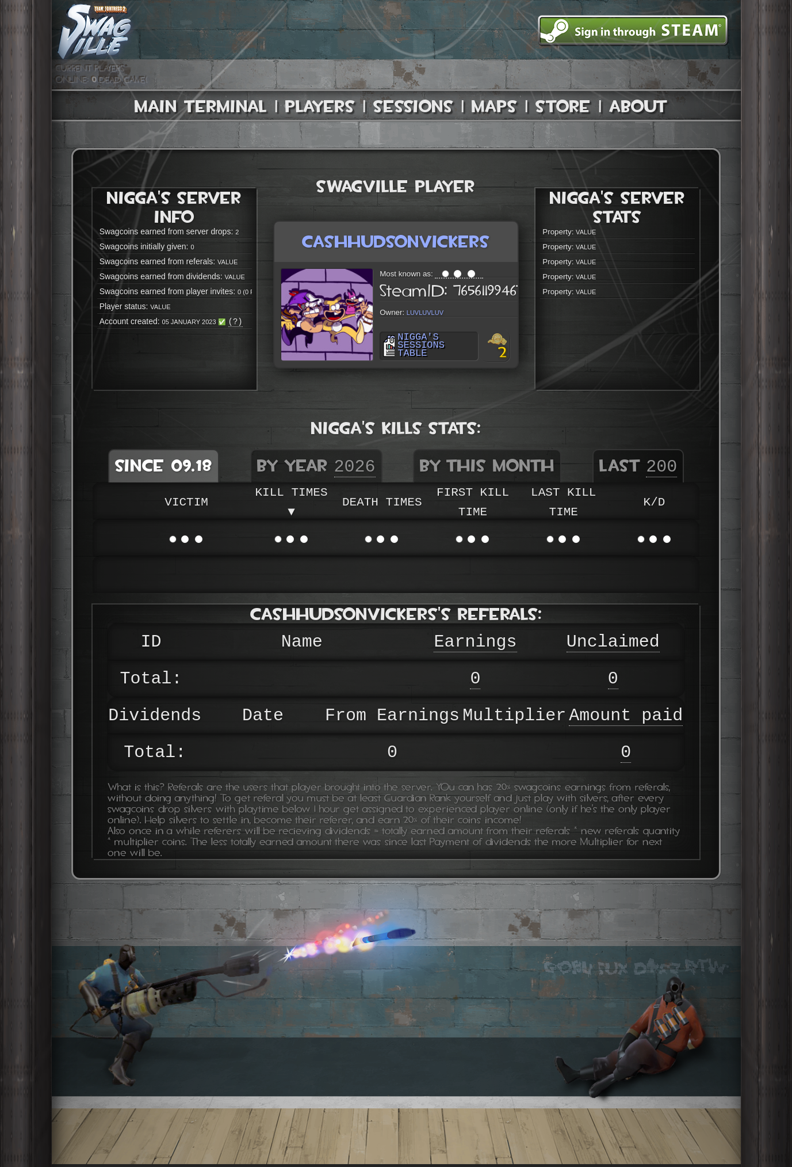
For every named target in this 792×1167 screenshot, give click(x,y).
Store (563, 106)
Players (320, 106)
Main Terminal (201, 106)
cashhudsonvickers (396, 241)
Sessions (413, 106)
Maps (494, 106)
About (638, 106)
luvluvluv (425, 312)
